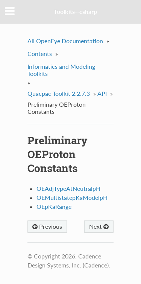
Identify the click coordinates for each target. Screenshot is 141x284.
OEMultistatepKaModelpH (72, 197)
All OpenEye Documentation (65, 40)
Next (99, 226)
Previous (47, 226)
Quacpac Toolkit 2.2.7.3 (58, 93)
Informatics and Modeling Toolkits (61, 70)
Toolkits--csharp (75, 11)
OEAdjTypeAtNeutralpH (68, 188)
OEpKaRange (53, 206)
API (102, 93)
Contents (39, 53)
